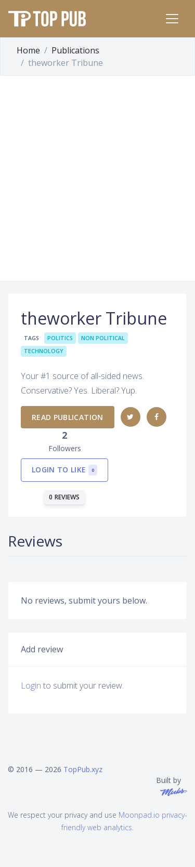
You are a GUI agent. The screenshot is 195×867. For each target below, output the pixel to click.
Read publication (67, 417)
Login (31, 685)
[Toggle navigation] (172, 18)
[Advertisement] (97, 178)
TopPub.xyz (82, 769)
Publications (75, 50)
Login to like (64, 470)
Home (28, 50)
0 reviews (64, 497)
